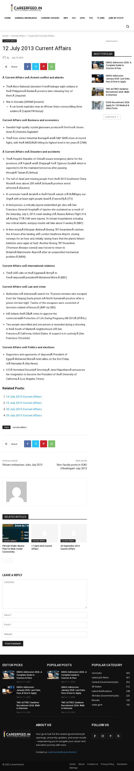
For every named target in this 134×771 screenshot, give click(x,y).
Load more (111, 116)
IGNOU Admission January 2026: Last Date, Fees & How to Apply (118, 79)
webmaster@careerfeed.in (62, 752)
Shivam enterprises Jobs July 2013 (22, 464)
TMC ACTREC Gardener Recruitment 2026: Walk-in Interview (118, 92)
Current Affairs (18, 35)
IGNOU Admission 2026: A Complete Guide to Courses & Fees (118, 65)
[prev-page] (4, 560)
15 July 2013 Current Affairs (24, 402)
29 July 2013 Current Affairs (24, 415)
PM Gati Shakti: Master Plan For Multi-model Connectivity (13, 549)
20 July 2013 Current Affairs (24, 409)
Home (5, 35)
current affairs (20, 427)
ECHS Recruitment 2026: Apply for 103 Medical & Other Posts (118, 105)
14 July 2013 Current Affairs (24, 396)
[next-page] (10, 560)
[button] (127, 26)
